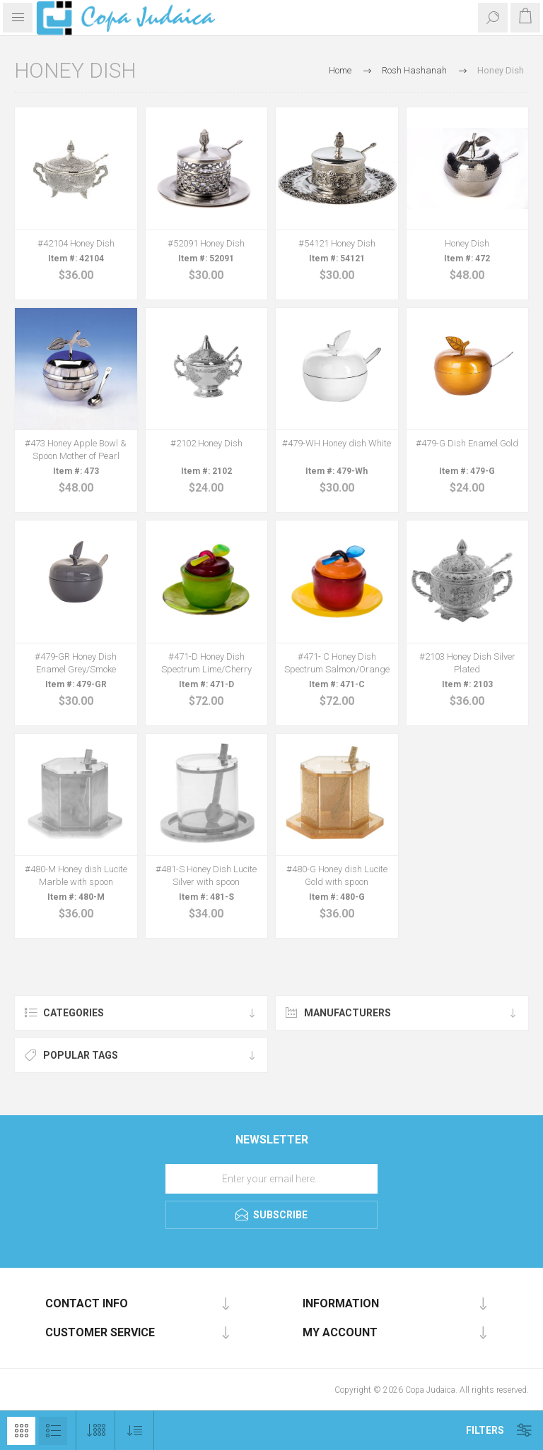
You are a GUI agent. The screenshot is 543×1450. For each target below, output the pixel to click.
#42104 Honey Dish (76, 243)
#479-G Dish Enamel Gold (467, 443)
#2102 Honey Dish (206, 443)
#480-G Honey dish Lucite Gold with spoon (336, 875)
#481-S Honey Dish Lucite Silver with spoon (206, 875)
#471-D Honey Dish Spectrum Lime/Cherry (206, 663)
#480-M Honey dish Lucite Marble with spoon (76, 875)
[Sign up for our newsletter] (271, 1179)
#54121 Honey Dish (336, 243)
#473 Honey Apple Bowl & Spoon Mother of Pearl (76, 449)
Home (340, 70)
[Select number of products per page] (95, 1430)
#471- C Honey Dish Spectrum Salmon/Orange (337, 663)
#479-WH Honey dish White (336, 443)
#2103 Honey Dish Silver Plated (467, 663)
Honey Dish (467, 243)
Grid (21, 1431)
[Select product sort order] (134, 1430)
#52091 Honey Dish (206, 243)
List (53, 1431)
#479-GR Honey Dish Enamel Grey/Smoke (76, 663)
